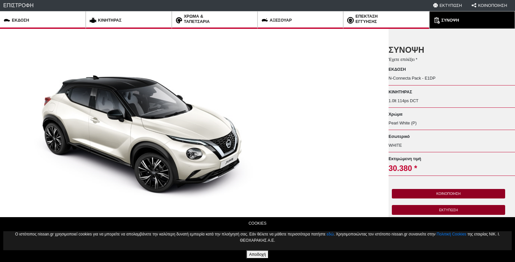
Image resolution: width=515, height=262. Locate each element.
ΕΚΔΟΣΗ (397, 69)
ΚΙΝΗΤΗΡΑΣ (400, 92)
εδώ (329, 234)
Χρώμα (395, 114)
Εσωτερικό (399, 136)
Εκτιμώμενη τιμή (405, 159)
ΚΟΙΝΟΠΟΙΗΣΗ (449, 194)
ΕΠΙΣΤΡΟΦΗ (18, 5)
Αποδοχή (257, 254)
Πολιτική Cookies (451, 234)
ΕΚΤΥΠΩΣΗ (448, 210)
